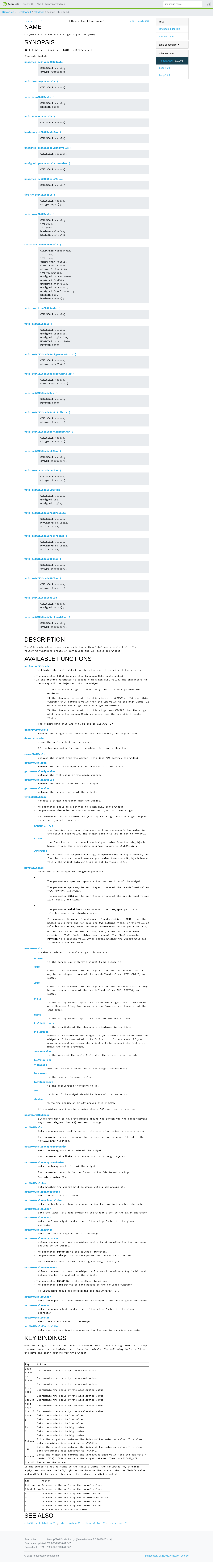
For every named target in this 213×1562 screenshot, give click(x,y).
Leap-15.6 (164, 75)
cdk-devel (39, 12)
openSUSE (28, 4)
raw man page (166, 36)
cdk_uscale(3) (34, 21)
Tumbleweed (24, 12)
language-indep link (169, 29)
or (43, 826)
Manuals (8, 12)
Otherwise (40, 850)
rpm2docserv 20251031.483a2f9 (162, 1555)
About (40, 4)
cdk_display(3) (70, 1523)
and (42, 1060)
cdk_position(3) (94, 1523)
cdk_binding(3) (46, 1523)
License (184, 1555)
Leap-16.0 (164, 68)
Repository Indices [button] (55, 4)
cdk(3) (28, 1523)
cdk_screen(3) (118, 1523)
